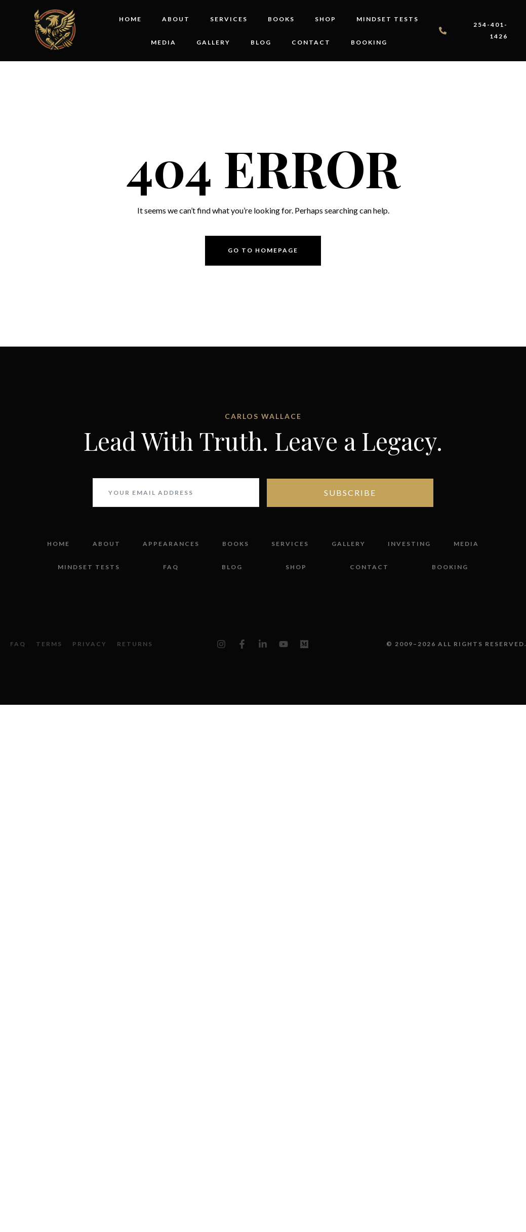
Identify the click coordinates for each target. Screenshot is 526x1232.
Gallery (213, 42)
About (176, 19)
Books (281, 19)
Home (130, 19)
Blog (261, 42)
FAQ (171, 567)
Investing (409, 543)
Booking (369, 42)
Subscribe (350, 492)
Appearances (171, 543)
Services (229, 19)
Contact (311, 42)
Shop (325, 19)
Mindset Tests (387, 19)
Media (163, 42)
